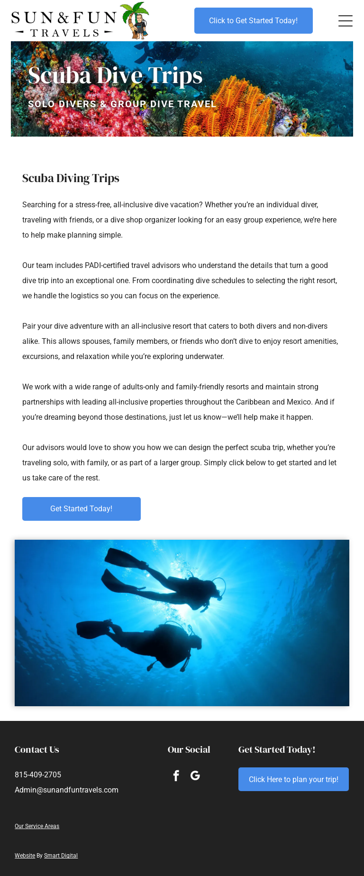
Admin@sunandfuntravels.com (66, 789)
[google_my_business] (195, 776)
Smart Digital (61, 855)
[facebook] (176, 776)
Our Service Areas (37, 826)
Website (25, 855)
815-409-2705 (38, 774)
